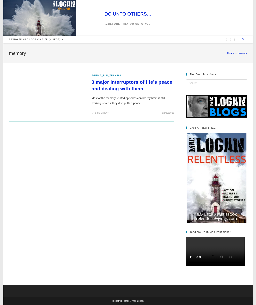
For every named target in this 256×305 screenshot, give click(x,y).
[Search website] (243, 40)
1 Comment (102, 113)
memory (242, 53)
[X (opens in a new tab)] (226, 39)
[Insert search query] (216, 83)
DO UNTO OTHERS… (128, 14)
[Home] (230, 53)
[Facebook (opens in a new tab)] (231, 39)
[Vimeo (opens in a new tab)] (235, 39)
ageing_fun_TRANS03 (106, 75)
